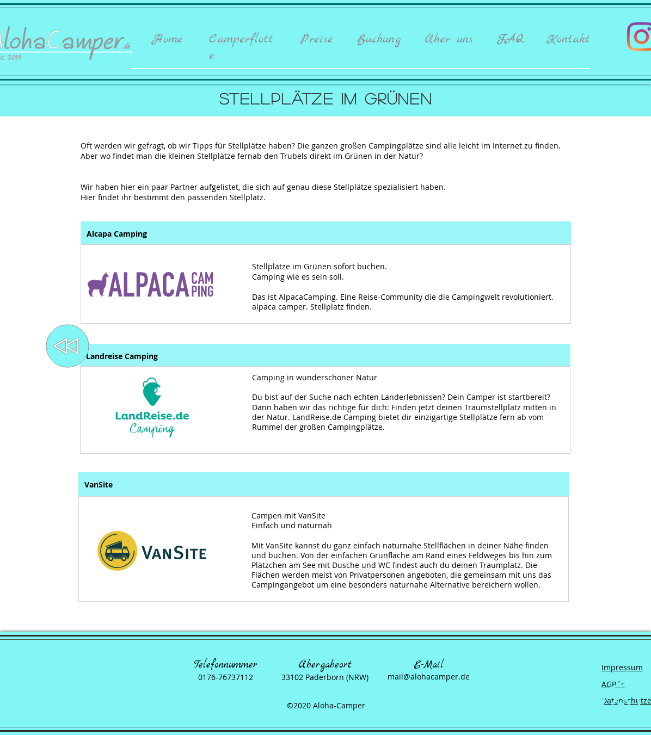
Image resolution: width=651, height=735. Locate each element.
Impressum (622, 667)
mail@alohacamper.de (429, 676)
